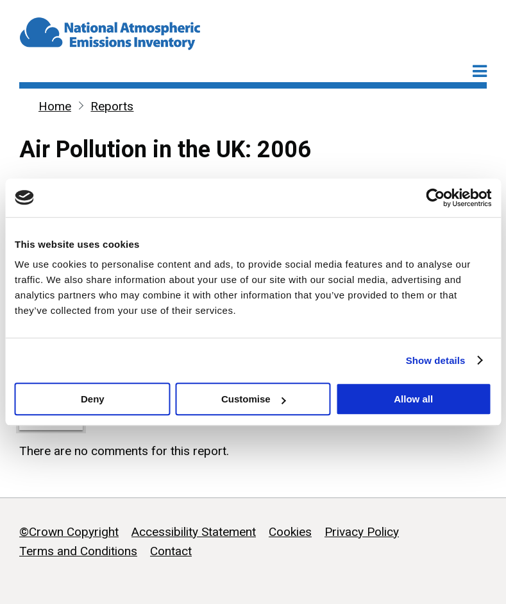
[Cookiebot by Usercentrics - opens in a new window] (435, 197)
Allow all (413, 398)
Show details (436, 360)
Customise (253, 398)
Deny (93, 398)
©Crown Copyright (69, 531)
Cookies (290, 531)
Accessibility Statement (193, 531)
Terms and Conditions (78, 551)
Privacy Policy (362, 531)
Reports (111, 106)
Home (54, 106)
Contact (171, 551)
